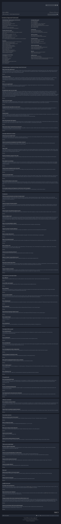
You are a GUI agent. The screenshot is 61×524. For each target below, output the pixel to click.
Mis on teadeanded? (5, 60)
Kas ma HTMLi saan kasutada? (7, 56)
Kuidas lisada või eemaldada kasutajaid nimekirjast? (38, 36)
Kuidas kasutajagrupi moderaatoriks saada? (37, 24)
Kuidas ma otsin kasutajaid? (35, 42)
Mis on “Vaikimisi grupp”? (34, 26)
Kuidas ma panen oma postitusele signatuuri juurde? (10, 43)
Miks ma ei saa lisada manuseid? (7, 48)
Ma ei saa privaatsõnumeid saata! (36, 30)
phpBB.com (31, 487)
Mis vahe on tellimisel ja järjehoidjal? (36, 46)
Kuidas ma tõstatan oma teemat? (7, 52)
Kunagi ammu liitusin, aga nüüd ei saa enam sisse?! (10, 25)
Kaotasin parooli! (5, 26)
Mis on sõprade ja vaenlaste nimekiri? (36, 35)
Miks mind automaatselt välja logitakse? (8, 27)
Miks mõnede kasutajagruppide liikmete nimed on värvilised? (40, 25)
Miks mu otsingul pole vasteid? (35, 40)
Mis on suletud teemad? (6, 62)
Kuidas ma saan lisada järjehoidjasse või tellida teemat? (39, 47)
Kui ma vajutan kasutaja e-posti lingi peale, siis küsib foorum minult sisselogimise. (14, 38)
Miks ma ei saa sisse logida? (7, 24)
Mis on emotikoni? (5, 57)
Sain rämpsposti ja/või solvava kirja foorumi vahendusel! (39, 32)
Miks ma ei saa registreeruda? (7, 22)
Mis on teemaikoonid (6, 63)
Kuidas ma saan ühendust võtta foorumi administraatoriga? (39, 58)
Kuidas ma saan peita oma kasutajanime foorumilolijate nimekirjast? (12, 32)
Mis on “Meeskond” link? (34, 27)
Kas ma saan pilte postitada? (7, 58)
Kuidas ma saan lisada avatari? (7, 36)
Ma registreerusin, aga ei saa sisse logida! (9, 23)
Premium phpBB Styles (34, 518)
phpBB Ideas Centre (47, 492)
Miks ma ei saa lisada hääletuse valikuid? (9, 45)
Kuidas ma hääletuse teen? (6, 44)
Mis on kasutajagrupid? (34, 22)
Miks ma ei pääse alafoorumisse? (7, 47)
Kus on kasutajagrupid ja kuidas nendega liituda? (38, 23)
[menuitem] (7, 12)
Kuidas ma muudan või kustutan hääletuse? (9, 46)
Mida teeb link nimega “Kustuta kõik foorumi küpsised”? (11, 28)
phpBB (27, 517)
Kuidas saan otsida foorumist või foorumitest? (37, 39)
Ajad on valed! (5, 33)
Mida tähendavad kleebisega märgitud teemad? (9, 61)
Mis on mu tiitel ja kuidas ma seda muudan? (9, 37)
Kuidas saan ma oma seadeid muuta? (8, 31)
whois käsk (53, 499)
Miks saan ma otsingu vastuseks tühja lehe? (37, 41)
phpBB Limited (29, 486)
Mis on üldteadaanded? (6, 59)
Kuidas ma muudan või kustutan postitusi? (9, 42)
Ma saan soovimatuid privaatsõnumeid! (36, 31)
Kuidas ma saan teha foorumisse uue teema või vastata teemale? (12, 41)
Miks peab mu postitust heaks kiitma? (8, 51)
